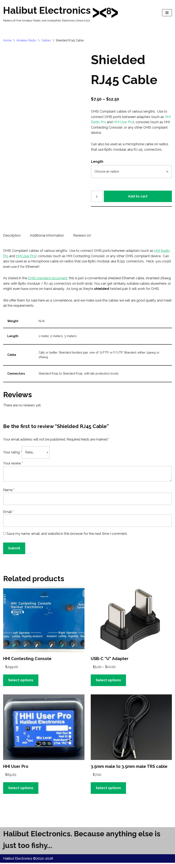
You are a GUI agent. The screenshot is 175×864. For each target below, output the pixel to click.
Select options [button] (20, 681)
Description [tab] (12, 236)
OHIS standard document (48, 279)
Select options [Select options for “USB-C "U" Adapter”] (108, 681)
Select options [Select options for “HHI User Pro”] (20, 789)
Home (7, 40)
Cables (46, 40)
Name (8, 491)
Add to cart (137, 197)
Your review (13, 464)
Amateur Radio (26, 40)
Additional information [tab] (47, 236)
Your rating (12, 453)
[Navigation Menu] (167, 12)
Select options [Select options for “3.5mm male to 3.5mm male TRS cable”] (108, 789)
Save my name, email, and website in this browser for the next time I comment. (67, 534)
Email (8, 513)
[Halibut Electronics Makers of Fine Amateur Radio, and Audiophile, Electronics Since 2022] (60, 13)
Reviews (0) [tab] (82, 236)
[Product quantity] (97, 196)
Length (97, 162)
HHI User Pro (123, 122)
